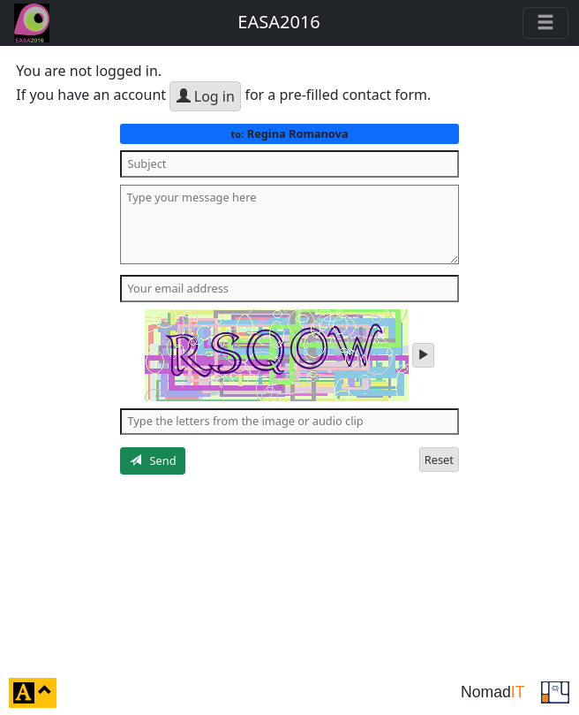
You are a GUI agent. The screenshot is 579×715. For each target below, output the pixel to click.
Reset (439, 460)
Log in (206, 96)
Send (153, 460)
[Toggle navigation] (545, 23)
